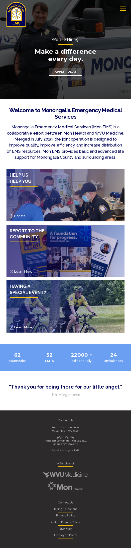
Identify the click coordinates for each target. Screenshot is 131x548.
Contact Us (65, 502)
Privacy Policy (65, 515)
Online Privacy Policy (65, 522)
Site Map (65, 528)
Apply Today (65, 71)
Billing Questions (65, 509)
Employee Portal (65, 535)
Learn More (21, 271)
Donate (18, 216)
